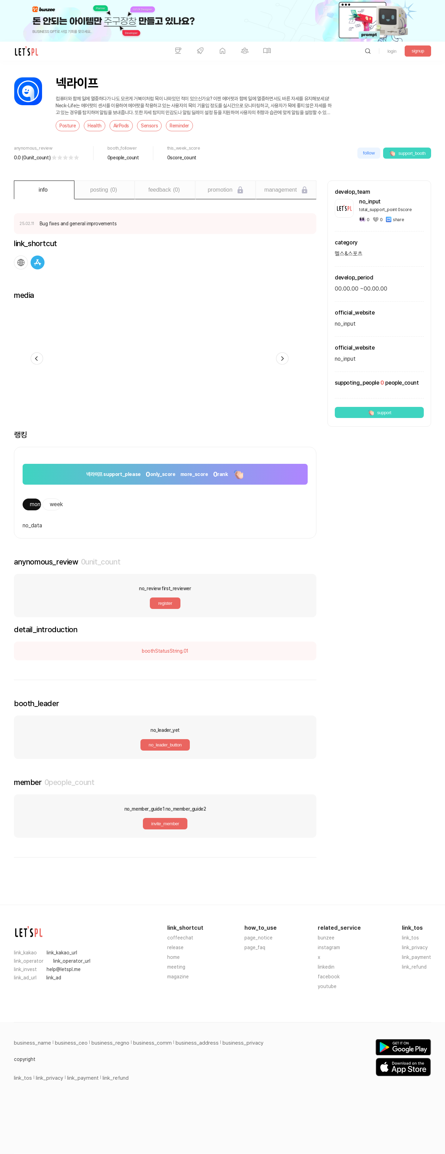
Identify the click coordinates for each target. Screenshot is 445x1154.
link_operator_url (71, 961)
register (165, 603)
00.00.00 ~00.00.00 (361, 288)
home (173, 957)
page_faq (254, 947)
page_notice (258, 937)
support (379, 412)
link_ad (53, 977)
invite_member (165, 823)
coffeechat (180, 937)
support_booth (407, 153)
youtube (327, 986)
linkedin (326, 967)
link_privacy (415, 947)
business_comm (152, 1043)
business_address (197, 1043)
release (175, 947)
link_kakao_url (62, 952)
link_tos (410, 937)
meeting (176, 967)
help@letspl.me (64, 969)
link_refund (414, 967)
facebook (329, 976)
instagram (329, 947)
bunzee (326, 937)
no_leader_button (165, 744)
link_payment (416, 957)
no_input (345, 359)
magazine (178, 976)
